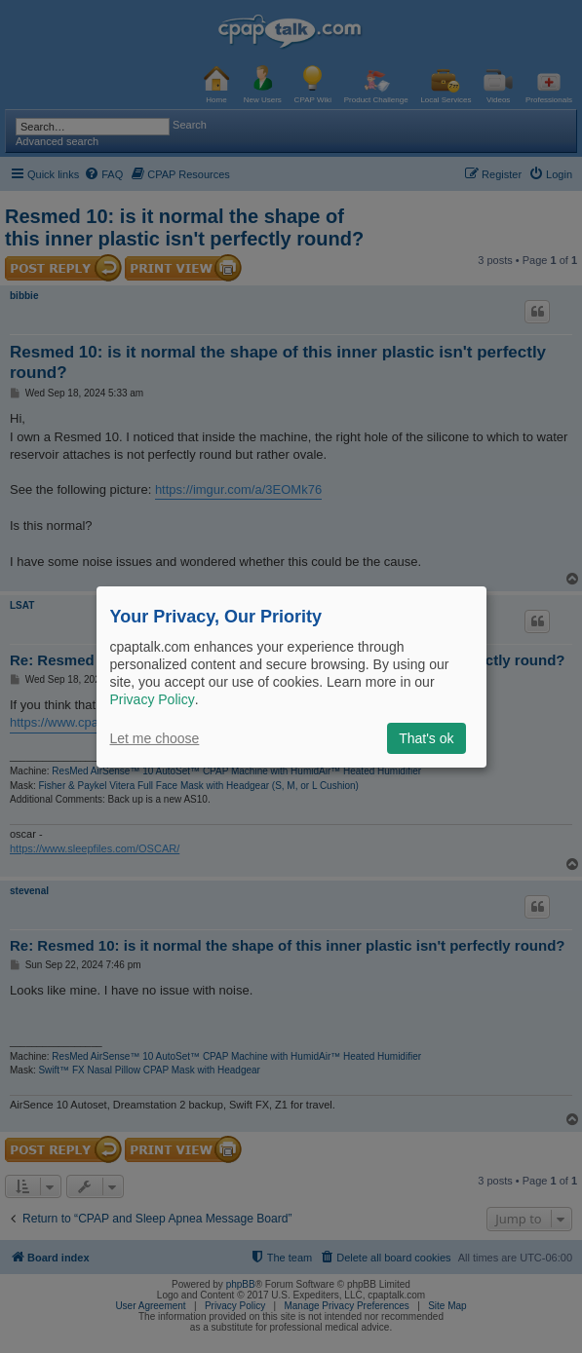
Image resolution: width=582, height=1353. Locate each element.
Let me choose (155, 738)
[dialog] (291, 676)
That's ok (426, 738)
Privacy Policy (152, 699)
